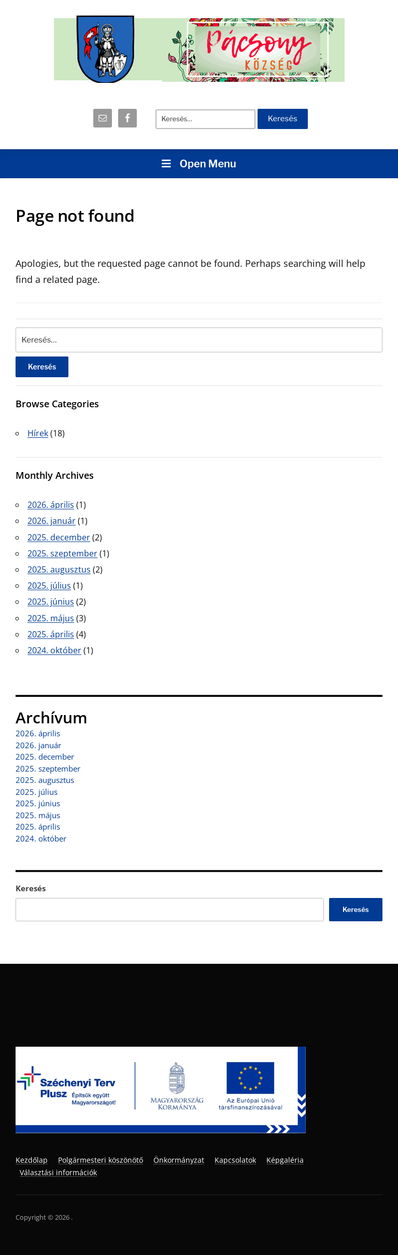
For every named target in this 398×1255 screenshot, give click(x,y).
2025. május (50, 618)
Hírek (37, 433)
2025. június (50, 601)
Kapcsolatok (235, 1160)
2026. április (50, 504)
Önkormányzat (178, 1160)
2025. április (50, 634)
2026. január (51, 520)
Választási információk (58, 1172)
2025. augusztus (59, 569)
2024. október (54, 650)
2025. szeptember (62, 553)
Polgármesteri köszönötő (100, 1160)
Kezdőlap (32, 1160)
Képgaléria (285, 1160)
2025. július (49, 585)
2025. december (58, 537)
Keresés (31, 888)
